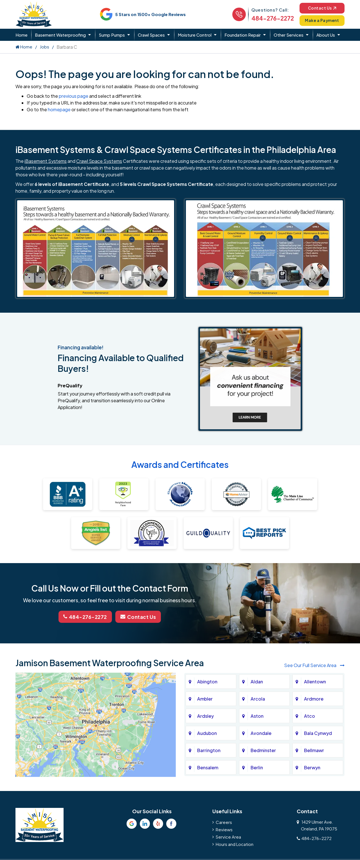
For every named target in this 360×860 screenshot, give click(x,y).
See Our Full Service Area (314, 665)
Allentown (315, 681)
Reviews (224, 829)
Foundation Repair (242, 34)
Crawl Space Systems (99, 161)
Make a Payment (320, 20)
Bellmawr (314, 750)
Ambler (205, 698)
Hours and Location (234, 843)
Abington (207, 681)
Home (21, 34)
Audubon (207, 733)
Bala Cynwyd (318, 733)
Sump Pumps (112, 34)
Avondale (261, 733)
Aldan (257, 681)
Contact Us (320, 7)
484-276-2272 (269, 18)
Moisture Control (195, 34)
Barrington (208, 750)
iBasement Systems (45, 161)
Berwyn (312, 767)
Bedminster (263, 750)
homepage (59, 109)
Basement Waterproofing (60, 34)
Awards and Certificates (180, 464)
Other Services (288, 34)
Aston (257, 716)
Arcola (258, 698)
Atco (309, 716)
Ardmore (313, 698)
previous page (73, 96)
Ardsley (205, 716)
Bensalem (207, 767)
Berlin (257, 767)
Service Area (228, 836)
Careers (224, 822)
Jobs (44, 46)
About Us (325, 34)
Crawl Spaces (151, 34)
